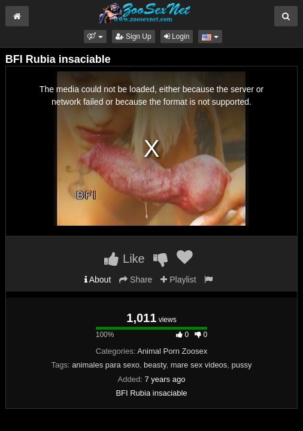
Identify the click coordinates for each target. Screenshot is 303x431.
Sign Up (134, 36)
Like (124, 258)
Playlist (178, 279)
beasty (155, 364)
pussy (242, 364)
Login (177, 36)
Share (135, 279)
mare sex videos (199, 364)
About (97, 279)
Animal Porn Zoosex (172, 351)
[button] (95, 36)
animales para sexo (106, 364)
